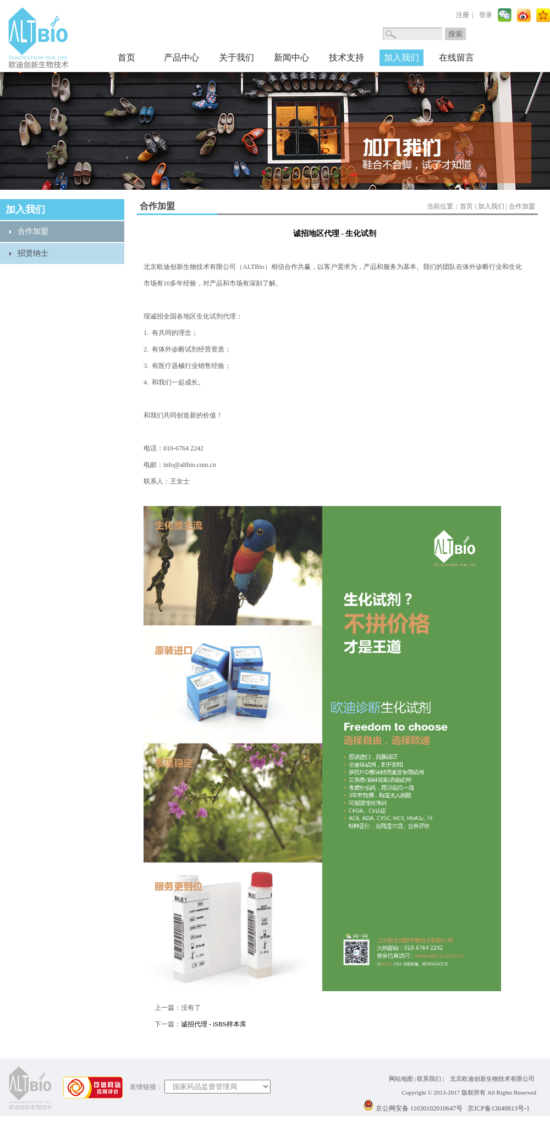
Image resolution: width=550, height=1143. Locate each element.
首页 (126, 57)
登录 (485, 15)
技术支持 (346, 57)
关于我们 (236, 57)
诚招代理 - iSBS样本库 (213, 1024)
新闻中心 (291, 57)
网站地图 (401, 1078)
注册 (462, 15)
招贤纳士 (33, 253)
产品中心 (181, 57)
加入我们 (401, 57)
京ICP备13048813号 (496, 1108)
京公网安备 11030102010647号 (419, 1108)
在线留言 (456, 57)
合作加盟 (33, 231)
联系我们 (429, 1078)
